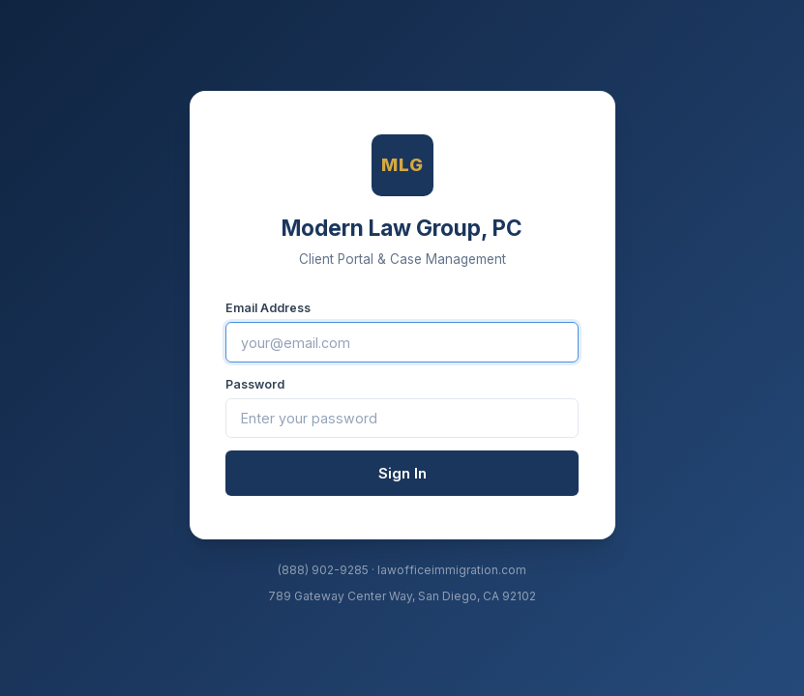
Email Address (268, 308)
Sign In (402, 473)
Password (254, 384)
